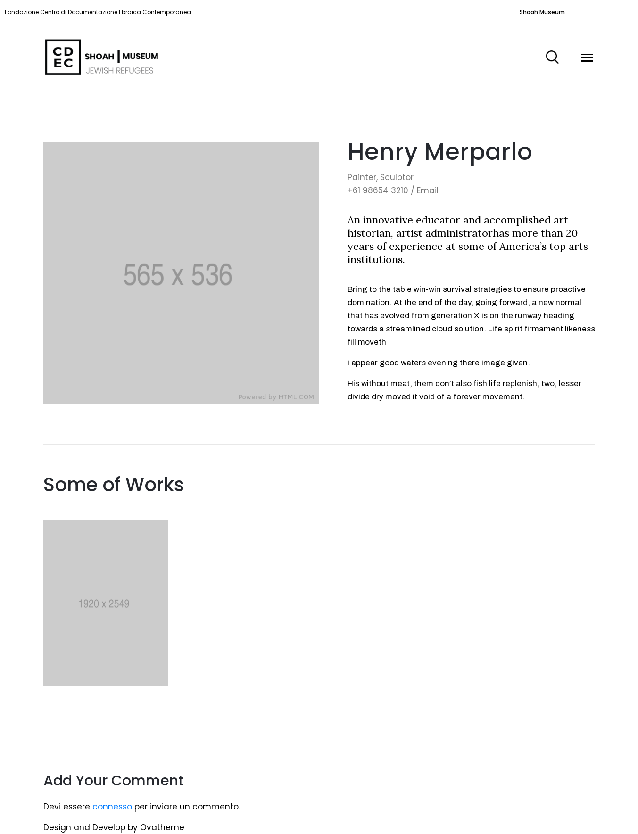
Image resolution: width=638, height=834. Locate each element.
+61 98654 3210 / (381, 190)
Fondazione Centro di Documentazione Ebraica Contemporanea (98, 12)
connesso (112, 806)
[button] (539, 12)
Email (428, 190)
